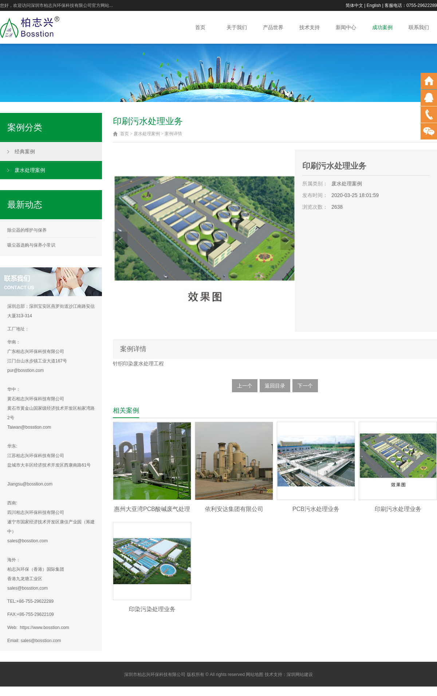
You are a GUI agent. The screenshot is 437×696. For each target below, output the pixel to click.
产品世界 (273, 27)
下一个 (305, 386)
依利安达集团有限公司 (234, 509)
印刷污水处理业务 (398, 509)
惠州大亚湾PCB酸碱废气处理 (152, 509)
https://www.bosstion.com (44, 627)
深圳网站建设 (300, 674)
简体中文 (354, 5)
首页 (200, 27)
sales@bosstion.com (41, 640)
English (374, 5)
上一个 (244, 386)
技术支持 (309, 27)
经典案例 (25, 151)
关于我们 (237, 27)
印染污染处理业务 (152, 609)
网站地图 (254, 674)
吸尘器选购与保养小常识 (31, 245)
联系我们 (419, 27)
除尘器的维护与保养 (27, 230)
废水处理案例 (30, 170)
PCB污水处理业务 (315, 509)
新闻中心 (346, 27)
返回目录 (275, 386)
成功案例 (382, 27)
